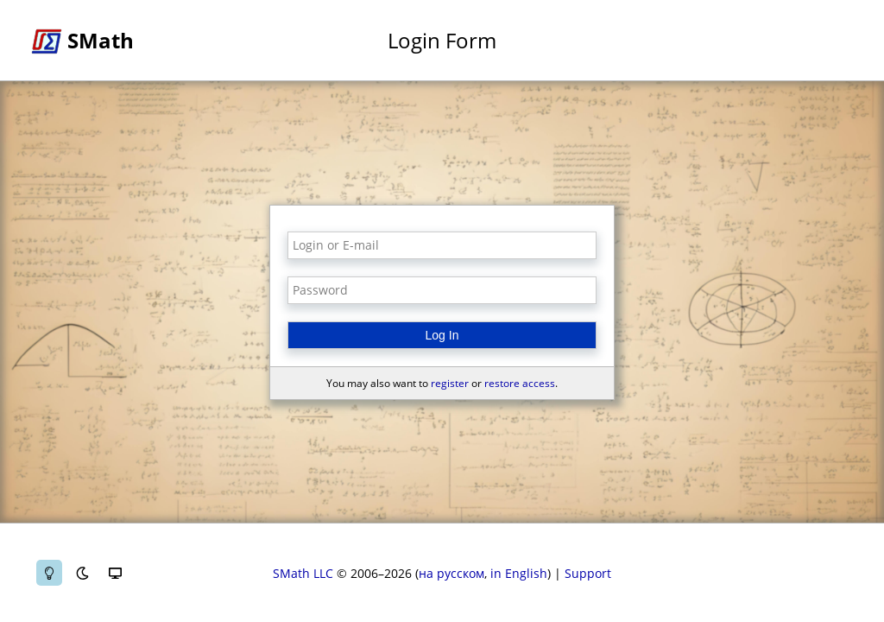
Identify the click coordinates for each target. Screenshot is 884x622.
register (450, 383)
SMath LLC (303, 573)
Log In (442, 335)
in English (518, 573)
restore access (519, 383)
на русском (451, 573)
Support (588, 573)
